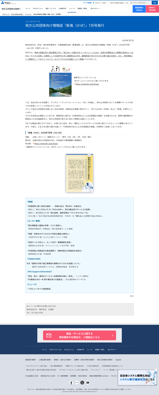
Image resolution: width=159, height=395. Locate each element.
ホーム (28, 8)
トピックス (28, 14)
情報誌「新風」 (100, 349)
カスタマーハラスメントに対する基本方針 (74, 370)
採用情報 (73, 376)
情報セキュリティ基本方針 (75, 366)
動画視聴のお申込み (139, 8)
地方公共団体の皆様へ (11, 8)
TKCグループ (5, 14)
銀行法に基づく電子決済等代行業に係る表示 (41, 370)
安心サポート (95, 8)
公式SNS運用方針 (93, 366)
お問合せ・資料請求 (152, 8)
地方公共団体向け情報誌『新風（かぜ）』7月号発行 (47, 14)
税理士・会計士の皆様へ (63, 360)
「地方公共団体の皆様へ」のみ (118, 3)
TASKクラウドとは (55, 349)
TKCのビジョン (69, 349)
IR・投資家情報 (63, 376)
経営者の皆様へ (31, 360)
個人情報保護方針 (57, 366)
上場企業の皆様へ (45, 360)
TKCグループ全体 (100, 3)
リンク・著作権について (112, 370)
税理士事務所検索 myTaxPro (99, 376)
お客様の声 (62, 8)
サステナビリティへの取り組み (37, 366)
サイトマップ (95, 370)
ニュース (90, 349)
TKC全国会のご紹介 (32, 376)
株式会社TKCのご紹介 (48, 376)
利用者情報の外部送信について (112, 366)
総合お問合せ (82, 376)
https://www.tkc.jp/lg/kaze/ (87, 84)
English (118, 360)
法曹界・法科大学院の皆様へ (84, 360)
